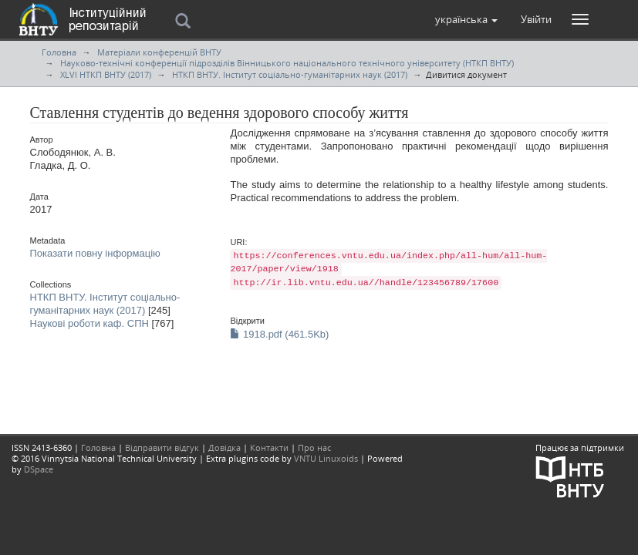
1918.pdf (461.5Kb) (279, 334)
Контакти (269, 447)
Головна (59, 52)
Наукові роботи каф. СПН (89, 323)
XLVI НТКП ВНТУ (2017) (105, 74)
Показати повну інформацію (95, 253)
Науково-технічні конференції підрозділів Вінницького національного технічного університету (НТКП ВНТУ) (287, 63)
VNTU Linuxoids (326, 458)
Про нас (314, 447)
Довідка (224, 447)
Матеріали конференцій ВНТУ (159, 52)
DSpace (38, 469)
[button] (466, 19)
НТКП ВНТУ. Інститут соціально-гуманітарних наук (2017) (289, 74)
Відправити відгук (162, 447)
